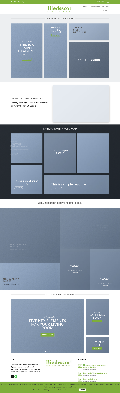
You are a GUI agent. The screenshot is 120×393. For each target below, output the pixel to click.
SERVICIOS (105, 7)
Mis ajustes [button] (73, 390)
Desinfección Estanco (90, 379)
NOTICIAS (106, 10)
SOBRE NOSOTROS (95, 7)
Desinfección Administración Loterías (95, 373)
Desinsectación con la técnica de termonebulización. (94, 366)
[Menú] (108, 2)
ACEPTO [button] (82, 390)
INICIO (85, 7)
